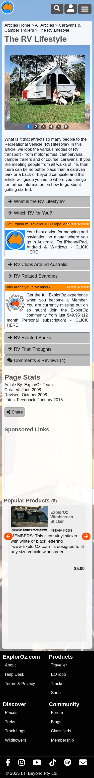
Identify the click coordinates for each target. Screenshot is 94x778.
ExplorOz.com (21, 657)
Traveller (59, 665)
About (10, 665)
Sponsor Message (78, 223)
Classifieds (61, 731)
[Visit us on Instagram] (22, 763)
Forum (57, 712)
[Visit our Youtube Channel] (37, 763)
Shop (56, 692)
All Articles (44, 25)
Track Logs (15, 731)
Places (11, 712)
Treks (10, 721)
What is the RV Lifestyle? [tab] (36, 201)
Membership (62, 740)
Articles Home (17, 25)
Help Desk (14, 674)
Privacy (28, 683)
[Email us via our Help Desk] (83, 763)
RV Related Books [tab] (29, 337)
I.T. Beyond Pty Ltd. (39, 773)
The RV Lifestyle (54, 30)
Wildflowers (15, 740)
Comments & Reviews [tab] (36, 360)
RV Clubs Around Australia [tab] (37, 264)
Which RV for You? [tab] (29, 213)
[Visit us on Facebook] (8, 763)
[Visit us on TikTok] (53, 763)
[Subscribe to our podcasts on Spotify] (67, 763)
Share (15, 412)
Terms (10, 683)
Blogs (56, 721)
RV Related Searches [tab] (32, 276)
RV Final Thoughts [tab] (29, 348)
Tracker (58, 683)
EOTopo (58, 674)
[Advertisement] (47, 463)
